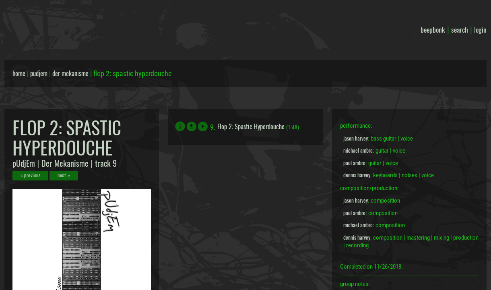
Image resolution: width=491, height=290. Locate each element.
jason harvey (355, 138)
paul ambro (354, 163)
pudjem (38, 73)
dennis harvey (356, 175)
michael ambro (358, 150)
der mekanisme (70, 73)
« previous (30, 175)
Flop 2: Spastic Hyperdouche (251, 126)
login (480, 29)
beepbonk (433, 29)
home (18, 73)
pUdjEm (23, 163)
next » (64, 175)
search (459, 29)
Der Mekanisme (65, 163)
